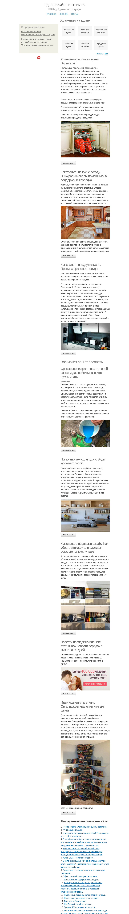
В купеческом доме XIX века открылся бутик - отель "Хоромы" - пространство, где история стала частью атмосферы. (85, 864)
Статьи (74, 13)
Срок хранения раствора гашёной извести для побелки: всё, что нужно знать (84, 373)
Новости (63, 13)
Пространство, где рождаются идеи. (81, 879)
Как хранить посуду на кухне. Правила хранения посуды (81, 267)
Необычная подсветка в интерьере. (81, 898)
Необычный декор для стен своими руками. (85, 895)
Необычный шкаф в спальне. (78, 904)
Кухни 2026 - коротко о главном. (78, 858)
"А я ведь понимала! (72, 830)
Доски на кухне (69, 45)
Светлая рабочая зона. (75, 901)
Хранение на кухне (85, 45)
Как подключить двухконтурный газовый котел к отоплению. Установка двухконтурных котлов (37, 42)
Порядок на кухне (101, 45)
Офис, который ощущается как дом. (80, 876)
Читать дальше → (68, 163)
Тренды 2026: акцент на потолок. (80, 907)
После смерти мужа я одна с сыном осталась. (85, 827)
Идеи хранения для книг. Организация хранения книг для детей (83, 706)
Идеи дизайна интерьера (64, 5)
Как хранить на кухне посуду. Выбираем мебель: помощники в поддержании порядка (84, 176)
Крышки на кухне (69, 31)
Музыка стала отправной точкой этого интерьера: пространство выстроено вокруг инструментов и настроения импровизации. (81, 851)
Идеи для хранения (85, 31)
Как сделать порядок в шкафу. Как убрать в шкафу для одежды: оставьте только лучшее (84, 547)
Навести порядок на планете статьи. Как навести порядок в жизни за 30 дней (81, 646)
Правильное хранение (101, 31)
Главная (51, 13)
